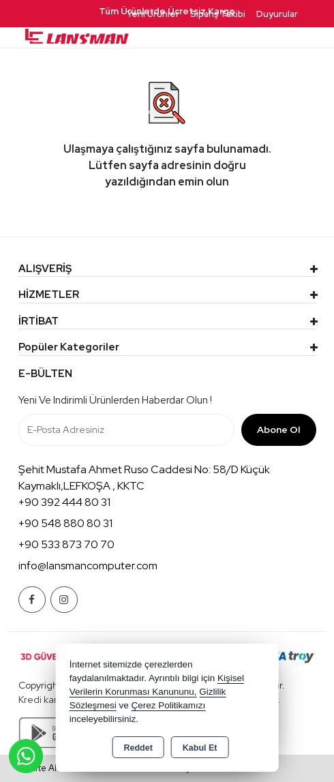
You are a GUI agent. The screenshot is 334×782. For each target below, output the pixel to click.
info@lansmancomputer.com (87, 565)
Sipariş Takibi (217, 14)
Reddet (137, 748)
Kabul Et (200, 748)
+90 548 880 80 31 (65, 523)
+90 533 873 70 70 (66, 544)
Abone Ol (278, 429)
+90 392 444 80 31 (64, 502)
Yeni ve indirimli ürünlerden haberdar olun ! (115, 400)
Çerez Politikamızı (168, 705)
